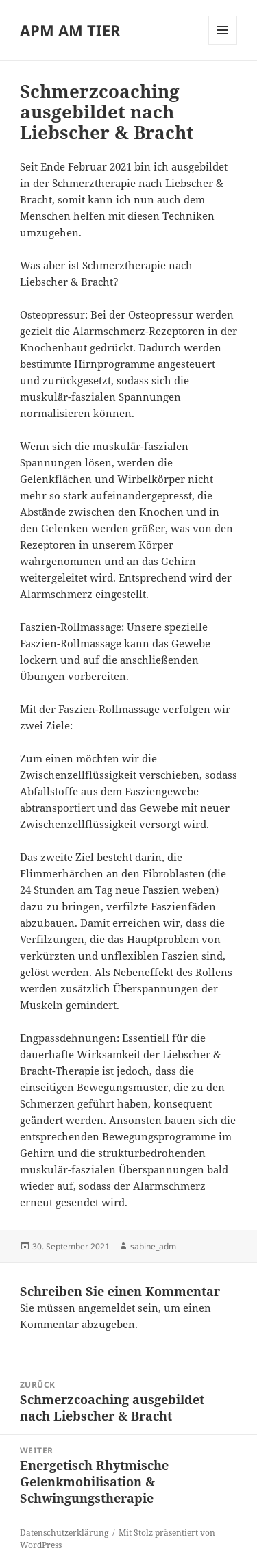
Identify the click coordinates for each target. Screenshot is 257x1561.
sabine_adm (153, 1246)
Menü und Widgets (223, 44)
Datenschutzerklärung (64, 1532)
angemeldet (106, 1307)
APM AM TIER (70, 30)
